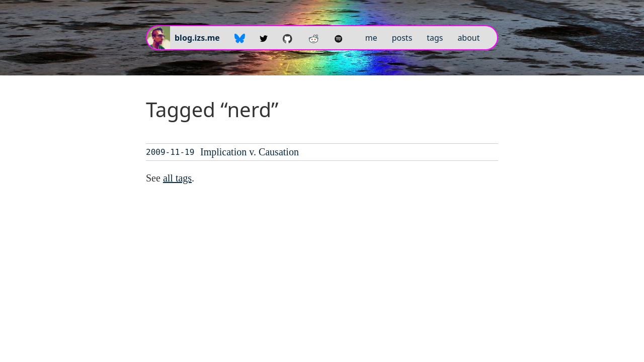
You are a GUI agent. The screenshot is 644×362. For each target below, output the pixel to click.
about (468, 37)
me (371, 37)
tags (435, 37)
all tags (177, 178)
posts (402, 37)
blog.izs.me (197, 37)
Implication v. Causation (249, 151)
